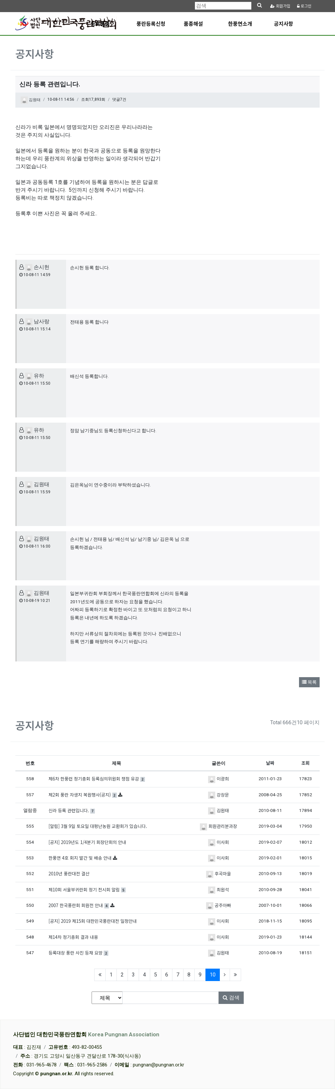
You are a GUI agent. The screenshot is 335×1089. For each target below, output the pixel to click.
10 (215, 974)
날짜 (270, 763)
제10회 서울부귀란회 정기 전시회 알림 (87, 889)
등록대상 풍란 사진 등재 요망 (78, 952)
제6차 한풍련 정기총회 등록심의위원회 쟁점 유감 (96, 778)
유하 (34, 376)
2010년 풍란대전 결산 (68, 873)
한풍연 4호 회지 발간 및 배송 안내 (80, 857)
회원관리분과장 (218, 826)
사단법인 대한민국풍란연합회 (86, 1034)
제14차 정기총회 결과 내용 (73, 937)
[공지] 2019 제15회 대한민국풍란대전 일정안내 (92, 921)
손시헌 (37, 267)
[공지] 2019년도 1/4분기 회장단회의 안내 (87, 842)
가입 (280, 6)
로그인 (304, 6)
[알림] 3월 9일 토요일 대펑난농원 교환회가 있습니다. (97, 826)
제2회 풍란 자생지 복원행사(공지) (83, 794)
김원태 (31, 100)
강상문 (218, 794)
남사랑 (37, 321)
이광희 (218, 778)
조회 (305, 763)
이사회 (218, 842)
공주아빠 (218, 905)
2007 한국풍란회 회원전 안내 (79, 905)
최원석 (218, 889)
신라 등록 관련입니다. (71, 810)
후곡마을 (218, 873)
